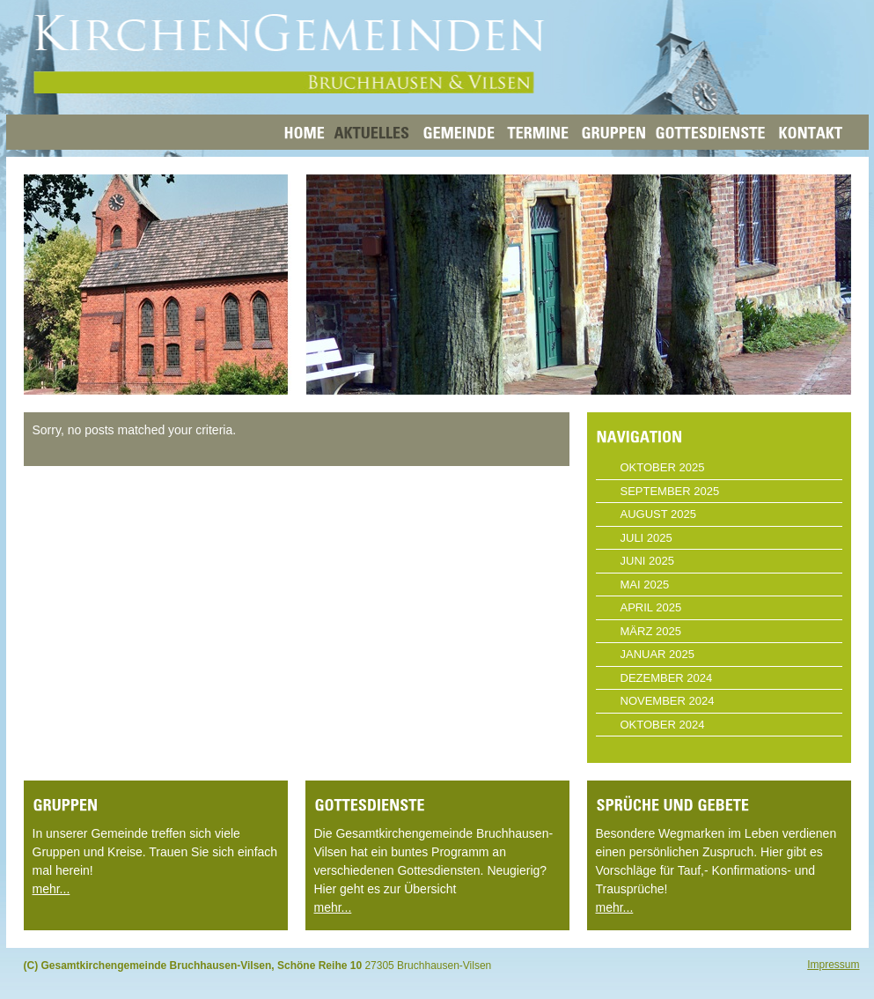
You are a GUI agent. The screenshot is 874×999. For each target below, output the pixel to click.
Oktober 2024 (663, 724)
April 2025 (651, 607)
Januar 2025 (658, 654)
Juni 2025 (647, 560)
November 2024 (668, 700)
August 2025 (658, 514)
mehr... (51, 889)
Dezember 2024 (667, 677)
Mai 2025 (645, 584)
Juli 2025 (646, 537)
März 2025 (651, 631)
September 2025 (670, 491)
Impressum (833, 964)
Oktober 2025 (663, 467)
